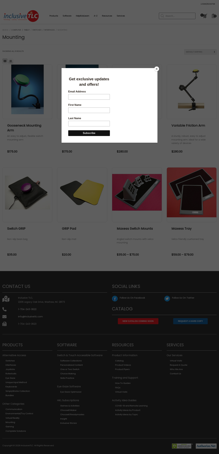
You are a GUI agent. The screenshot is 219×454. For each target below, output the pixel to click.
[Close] (156, 68)
